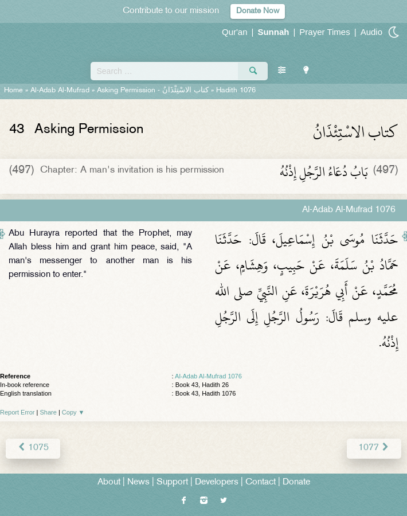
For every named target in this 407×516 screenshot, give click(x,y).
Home (13, 90)
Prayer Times (324, 32)
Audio (371, 32)
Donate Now (257, 11)
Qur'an (235, 32)
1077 (374, 448)
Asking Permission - (153, 90)
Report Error (17, 412)
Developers (216, 482)
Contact (260, 482)
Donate (296, 482)
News (138, 482)
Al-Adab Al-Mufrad (59, 90)
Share (48, 412)
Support (172, 482)
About (108, 482)
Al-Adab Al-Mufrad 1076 (208, 376)
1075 (33, 448)
